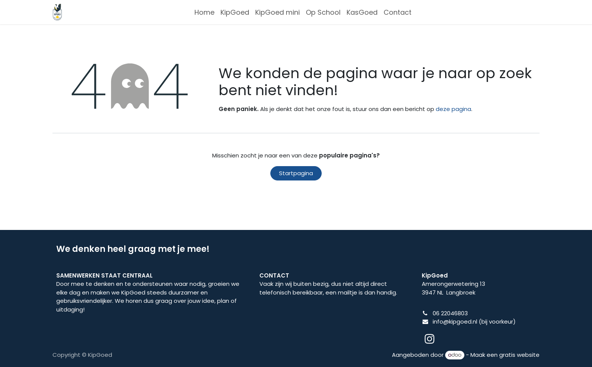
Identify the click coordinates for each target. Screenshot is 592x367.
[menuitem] (204, 12)
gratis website (519, 355)
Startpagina (296, 173)
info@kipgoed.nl (455, 321)
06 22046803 (450, 313)
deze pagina (453, 109)
